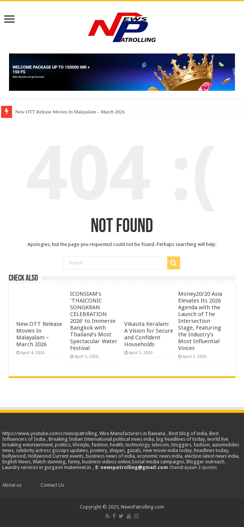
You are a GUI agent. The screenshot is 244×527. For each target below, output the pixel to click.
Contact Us (52, 485)
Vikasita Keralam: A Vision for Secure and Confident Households (148, 334)
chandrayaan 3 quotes (193, 467)
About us (11, 485)
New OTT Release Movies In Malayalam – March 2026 (70, 112)
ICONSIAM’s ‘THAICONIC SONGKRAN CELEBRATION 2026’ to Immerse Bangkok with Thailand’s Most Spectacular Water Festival (93, 320)
